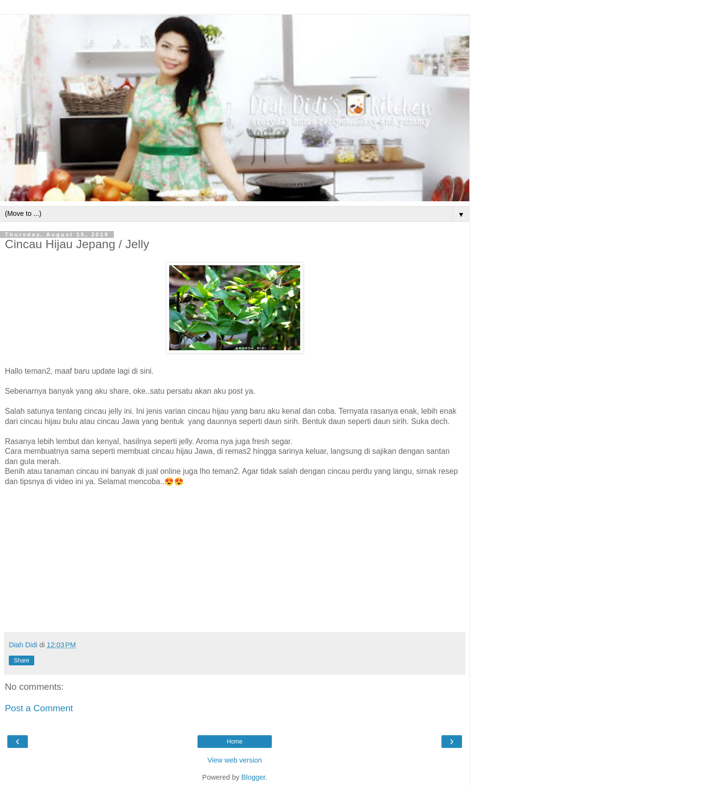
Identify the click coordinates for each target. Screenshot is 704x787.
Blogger (253, 777)
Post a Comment (39, 708)
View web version (234, 760)
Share (21, 660)
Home (234, 741)
